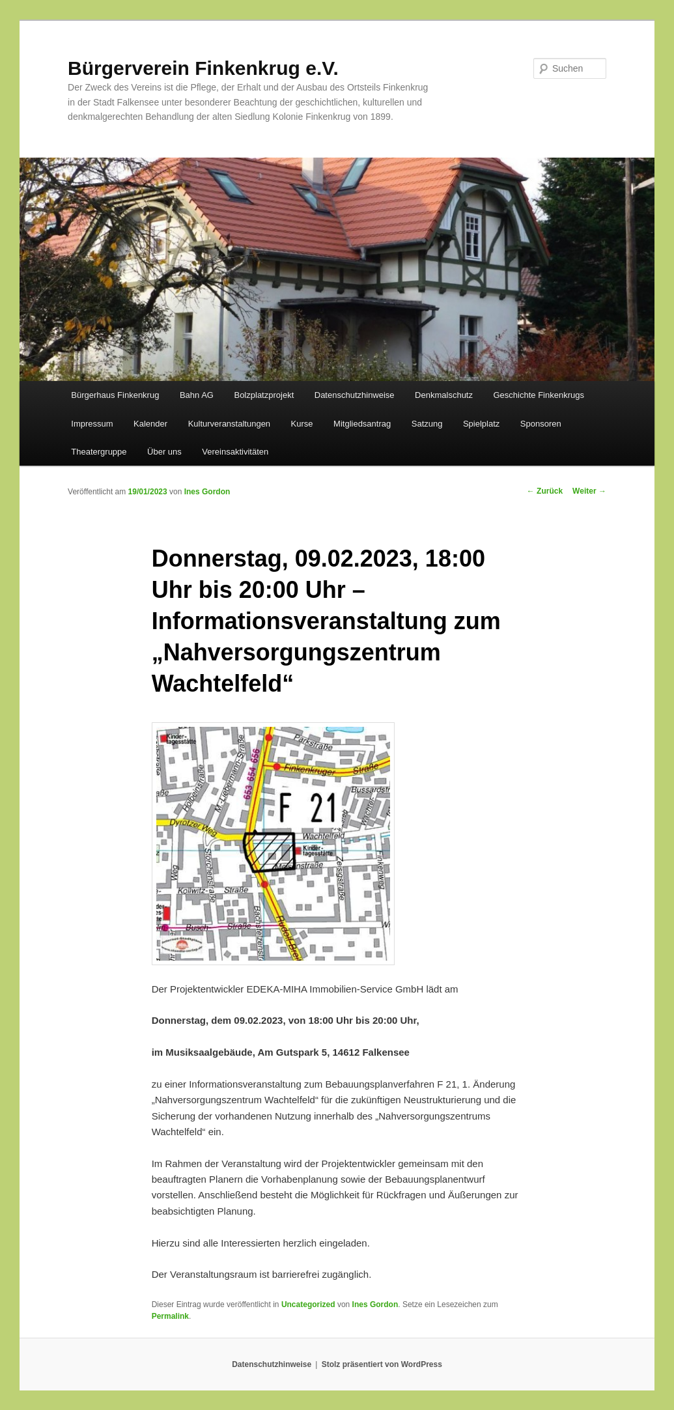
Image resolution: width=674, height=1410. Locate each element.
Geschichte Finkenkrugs (538, 395)
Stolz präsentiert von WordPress (382, 1364)
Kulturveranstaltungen (229, 424)
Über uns (164, 452)
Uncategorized (308, 1304)
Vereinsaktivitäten (235, 452)
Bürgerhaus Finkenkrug (115, 395)
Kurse (302, 424)
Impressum (92, 424)
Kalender (150, 424)
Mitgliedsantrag (362, 424)
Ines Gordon (207, 491)
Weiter (589, 491)
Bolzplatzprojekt (264, 395)
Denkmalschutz (444, 395)
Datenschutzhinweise (355, 395)
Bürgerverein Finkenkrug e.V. (203, 68)
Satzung (427, 424)
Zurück (545, 491)
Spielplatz (481, 424)
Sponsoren (540, 424)
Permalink (170, 1316)
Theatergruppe (98, 452)
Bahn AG (197, 395)
